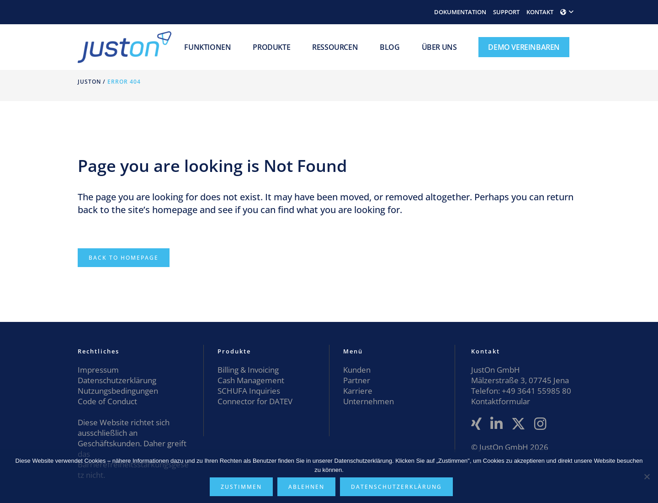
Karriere (357, 390)
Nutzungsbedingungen (118, 390)
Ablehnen (306, 487)
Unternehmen (368, 401)
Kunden (357, 369)
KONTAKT (539, 12)
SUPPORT (506, 12)
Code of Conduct (107, 401)
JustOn (89, 82)
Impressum (98, 369)
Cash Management (251, 380)
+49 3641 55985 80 (535, 390)
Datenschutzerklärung (117, 380)
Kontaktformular (500, 401)
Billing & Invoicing (248, 369)
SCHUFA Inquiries (249, 390)
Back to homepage (124, 258)
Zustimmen (241, 487)
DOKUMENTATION (460, 12)
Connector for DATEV (255, 401)
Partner (356, 380)
